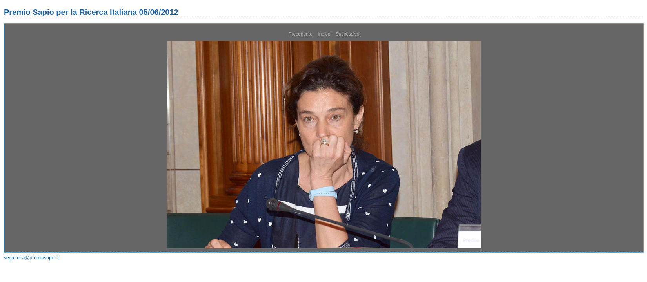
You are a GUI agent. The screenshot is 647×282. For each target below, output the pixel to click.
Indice (324, 34)
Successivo (348, 34)
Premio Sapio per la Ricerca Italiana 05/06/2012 (91, 12)
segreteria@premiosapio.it (31, 257)
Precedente (301, 34)
